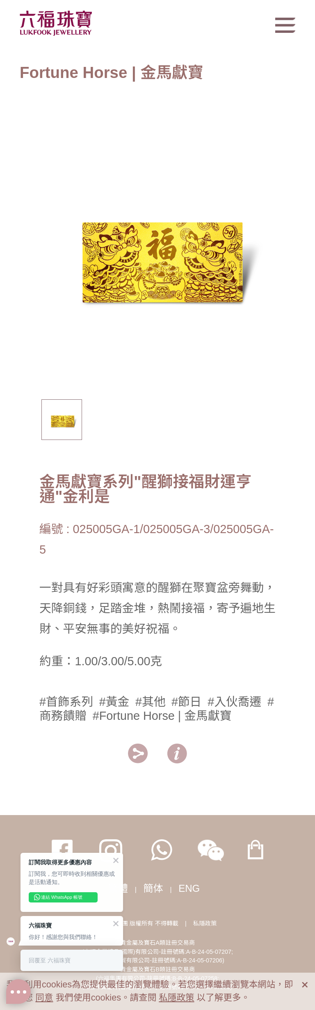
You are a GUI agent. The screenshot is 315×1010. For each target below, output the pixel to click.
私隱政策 (205, 923)
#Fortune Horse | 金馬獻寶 (162, 715)
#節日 (186, 701)
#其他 (150, 701)
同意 (44, 997)
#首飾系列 (66, 701)
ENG (189, 888)
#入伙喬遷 (234, 701)
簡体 (153, 888)
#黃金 (114, 701)
